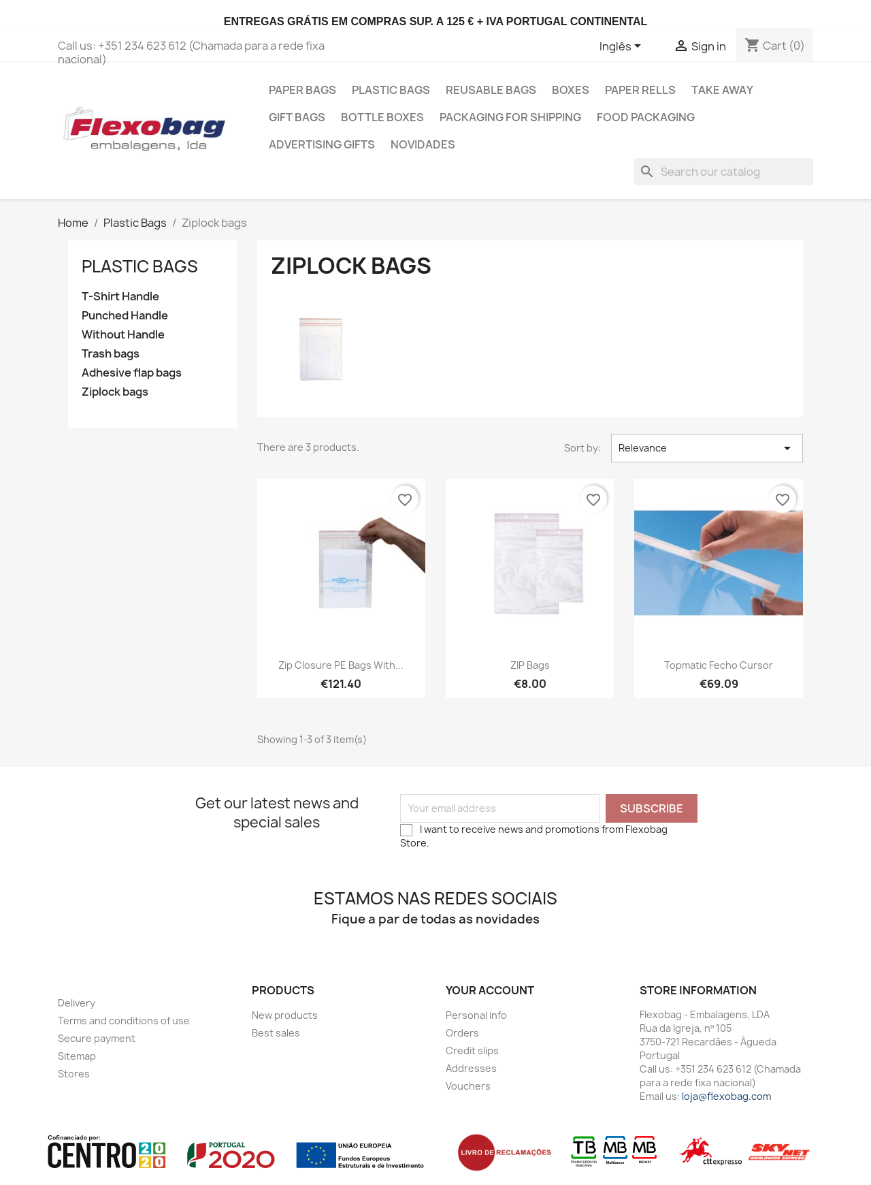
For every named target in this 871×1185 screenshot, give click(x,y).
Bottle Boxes (382, 117)
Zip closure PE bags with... (341, 665)
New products (285, 1015)
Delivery (76, 1002)
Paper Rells (640, 89)
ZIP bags (530, 665)
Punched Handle (125, 316)
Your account (490, 990)
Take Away (722, 89)
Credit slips (472, 1050)
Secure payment (96, 1038)
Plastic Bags (391, 89)
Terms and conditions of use (124, 1020)
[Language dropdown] (622, 47)
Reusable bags (491, 89)
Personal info (476, 1015)
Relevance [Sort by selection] (707, 448)
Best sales (276, 1032)
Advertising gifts (322, 144)
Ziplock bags (115, 392)
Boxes (570, 89)
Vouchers (468, 1085)
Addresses (471, 1068)
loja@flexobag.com (726, 1096)
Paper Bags (302, 89)
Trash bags (110, 354)
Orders (462, 1032)
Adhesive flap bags (132, 373)
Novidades (423, 144)
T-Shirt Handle (120, 296)
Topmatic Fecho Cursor (718, 665)
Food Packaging (646, 117)
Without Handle (123, 335)
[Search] (723, 171)
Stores (74, 1073)
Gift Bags (297, 117)
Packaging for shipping (510, 117)
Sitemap (77, 1055)
